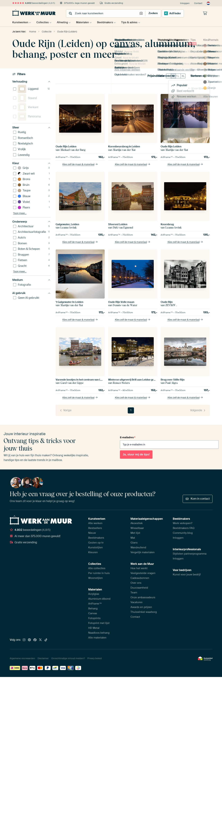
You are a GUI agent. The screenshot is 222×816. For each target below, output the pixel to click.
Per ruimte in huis (99, 573)
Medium (31, 279)
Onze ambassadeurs (142, 597)
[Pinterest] (29, 640)
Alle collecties (96, 568)
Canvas (92, 613)
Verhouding (31, 81)
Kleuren (93, 552)
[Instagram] (24, 640)
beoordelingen (33, 3)
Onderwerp (31, 221)
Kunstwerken (20, 22)
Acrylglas (93, 594)
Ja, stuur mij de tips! (136, 454)
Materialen (85, 22)
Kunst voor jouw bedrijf (187, 574)
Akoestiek (136, 523)
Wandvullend (138, 547)
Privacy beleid (94, 658)
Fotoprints (94, 618)
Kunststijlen (95, 547)
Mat (132, 537)
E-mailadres (127, 437)
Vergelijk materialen (142, 552)
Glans (134, 542)
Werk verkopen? (182, 523)
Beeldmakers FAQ (183, 528)
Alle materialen (97, 637)
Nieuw (92, 533)
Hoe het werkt (138, 568)
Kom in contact (197, 498)
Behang (93, 608)
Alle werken (95, 523)
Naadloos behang (99, 632)
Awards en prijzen (141, 607)
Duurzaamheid (139, 587)
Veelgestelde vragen (142, 573)
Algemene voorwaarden (22, 658)
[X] (40, 640)
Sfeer (31, 127)
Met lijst (135, 533)
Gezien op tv (95, 542)
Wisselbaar (137, 528)
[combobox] (102, 13)
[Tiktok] (46, 640)
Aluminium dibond (99, 599)
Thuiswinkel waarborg (143, 612)
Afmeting (64, 22)
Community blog (183, 533)
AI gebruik (31, 293)
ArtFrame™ (95, 603)
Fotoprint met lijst (99, 623)
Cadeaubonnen (139, 578)
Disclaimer (43, 658)
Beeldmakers (108, 22)
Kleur (31, 163)
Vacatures (136, 602)
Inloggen (185, 3)
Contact (198, 3)
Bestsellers (95, 528)
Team (133, 592)
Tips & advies (133, 22)
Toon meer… (20, 213)
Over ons (135, 583)
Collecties (43, 22)
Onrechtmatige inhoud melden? (68, 658)
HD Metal (93, 628)
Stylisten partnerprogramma (189, 553)
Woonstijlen (95, 578)
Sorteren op (200, 76)
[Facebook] (35, 640)
